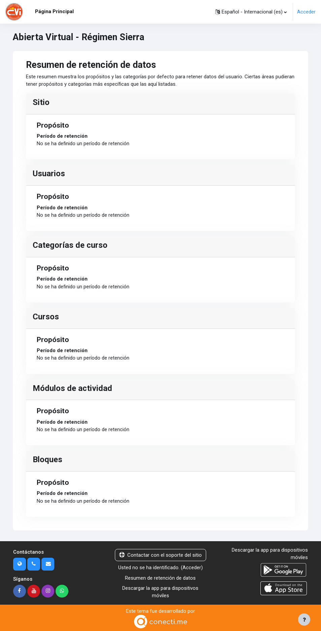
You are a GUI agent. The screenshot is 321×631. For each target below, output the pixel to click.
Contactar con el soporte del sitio (160, 555)
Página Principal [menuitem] (54, 11)
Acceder (306, 12)
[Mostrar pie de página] (304, 619)
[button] (251, 12)
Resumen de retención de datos (160, 578)
